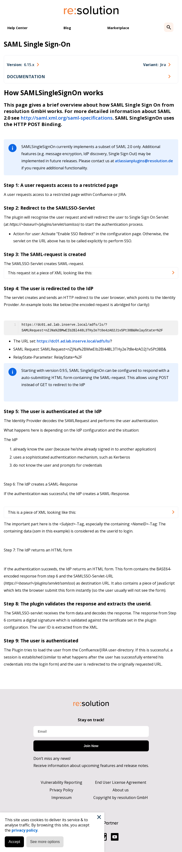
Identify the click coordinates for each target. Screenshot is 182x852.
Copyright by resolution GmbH (120, 797)
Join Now (91, 746)
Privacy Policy (61, 790)
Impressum (61, 797)
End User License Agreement (120, 782)
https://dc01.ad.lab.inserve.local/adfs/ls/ (73, 341)
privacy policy (24, 830)
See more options (45, 842)
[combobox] (23, 64)
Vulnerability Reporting (61, 782)
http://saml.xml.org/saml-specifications (67, 118)
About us (121, 790)
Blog (67, 28)
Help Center (17, 28)
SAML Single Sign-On (37, 44)
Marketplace (118, 28)
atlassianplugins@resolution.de (144, 160)
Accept (14, 842)
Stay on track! (91, 719)
